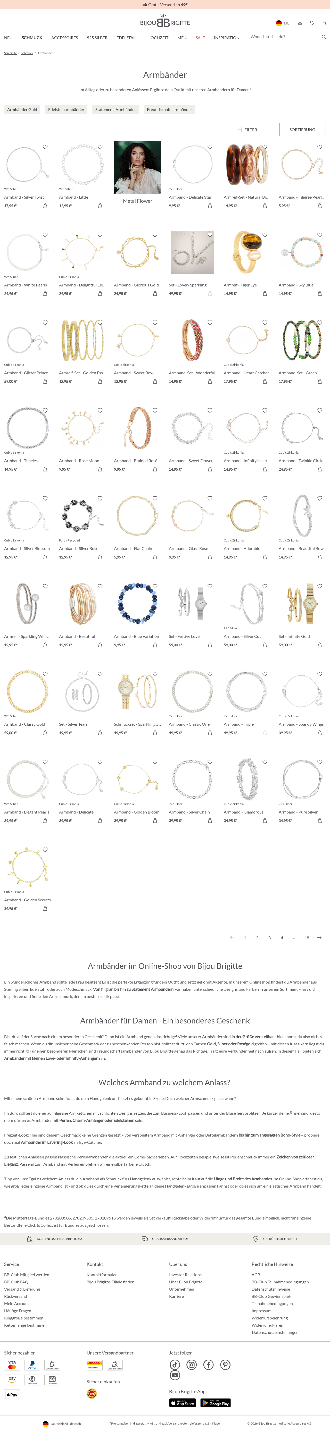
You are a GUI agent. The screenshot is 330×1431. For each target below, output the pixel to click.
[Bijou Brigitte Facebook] (208, 1365)
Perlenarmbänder (92, 1156)
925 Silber (97, 37)
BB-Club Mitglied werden (26, 1274)
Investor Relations (185, 1274)
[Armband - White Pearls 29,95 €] (27, 265)
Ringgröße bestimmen (23, 1317)
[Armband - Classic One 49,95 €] (192, 704)
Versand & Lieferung (22, 1288)
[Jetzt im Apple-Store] (182, 1402)
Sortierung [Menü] (302, 129)
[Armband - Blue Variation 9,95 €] (137, 616)
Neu (8, 37)
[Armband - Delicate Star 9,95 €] (192, 177)
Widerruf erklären (267, 1325)
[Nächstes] (319, 938)
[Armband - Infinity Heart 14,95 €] (247, 440)
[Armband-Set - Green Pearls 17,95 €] (302, 353)
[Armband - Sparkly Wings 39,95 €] (302, 704)
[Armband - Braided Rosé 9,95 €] (137, 440)
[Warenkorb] (324, 23)
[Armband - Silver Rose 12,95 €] (82, 528)
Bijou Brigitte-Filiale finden (110, 1281)
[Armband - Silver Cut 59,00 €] (247, 616)
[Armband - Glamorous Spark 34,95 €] (247, 792)
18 (306, 937)
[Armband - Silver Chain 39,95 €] (192, 792)
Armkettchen (80, 1113)
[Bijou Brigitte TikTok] (175, 1365)
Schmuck (32, 37)
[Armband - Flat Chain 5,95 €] (137, 528)
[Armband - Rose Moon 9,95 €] (82, 440)
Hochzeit (157, 37)
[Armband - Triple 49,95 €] (247, 704)
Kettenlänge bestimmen (25, 1325)
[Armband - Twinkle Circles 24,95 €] (302, 440)
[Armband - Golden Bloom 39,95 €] (137, 792)
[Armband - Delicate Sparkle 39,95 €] (82, 792)
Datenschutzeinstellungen (275, 1332)
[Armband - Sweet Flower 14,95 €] (192, 440)
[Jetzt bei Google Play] (215, 1402)
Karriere (176, 1296)
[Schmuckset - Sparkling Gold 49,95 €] (137, 704)
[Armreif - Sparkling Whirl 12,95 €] (27, 616)
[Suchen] (324, 37)
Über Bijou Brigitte (185, 1281)
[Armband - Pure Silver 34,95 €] (302, 792)
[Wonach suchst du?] (287, 36)
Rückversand (15, 1296)
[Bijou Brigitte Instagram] (191, 1365)
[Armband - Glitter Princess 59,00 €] (27, 353)
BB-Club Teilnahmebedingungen (280, 1281)
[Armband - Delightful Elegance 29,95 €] (82, 265)
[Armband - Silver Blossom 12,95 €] (27, 528)
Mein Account (16, 1303)
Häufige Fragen (17, 1310)
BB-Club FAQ (16, 1281)
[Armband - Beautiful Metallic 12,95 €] (82, 616)
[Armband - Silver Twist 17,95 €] (27, 177)
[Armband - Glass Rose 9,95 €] (192, 528)
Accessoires (64, 37)
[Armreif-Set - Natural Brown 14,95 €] (247, 177)
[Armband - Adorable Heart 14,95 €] (247, 528)
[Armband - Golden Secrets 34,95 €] (27, 880)
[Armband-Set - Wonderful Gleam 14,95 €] (192, 353)
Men (182, 37)
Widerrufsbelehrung (270, 1317)
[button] (300, 23)
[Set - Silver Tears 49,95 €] (82, 704)
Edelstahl (127, 37)
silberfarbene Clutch (132, 1164)
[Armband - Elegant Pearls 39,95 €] (27, 792)
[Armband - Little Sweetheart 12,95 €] (82, 177)
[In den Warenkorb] (45, 205)
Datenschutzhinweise (271, 1288)
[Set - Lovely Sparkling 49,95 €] (192, 265)
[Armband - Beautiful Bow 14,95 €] (302, 528)
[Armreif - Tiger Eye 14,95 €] (247, 265)
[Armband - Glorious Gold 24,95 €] (137, 265)
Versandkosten (178, 1423)
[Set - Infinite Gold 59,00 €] (302, 616)
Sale (200, 37)
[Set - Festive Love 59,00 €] (192, 616)
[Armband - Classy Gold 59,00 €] (27, 704)
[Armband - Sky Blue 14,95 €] (302, 265)
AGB (256, 1274)
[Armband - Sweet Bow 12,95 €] (137, 353)
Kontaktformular (102, 1274)
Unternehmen (181, 1288)
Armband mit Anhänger (174, 1134)
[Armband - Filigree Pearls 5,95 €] (302, 177)
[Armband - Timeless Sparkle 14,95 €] (27, 440)
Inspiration (227, 37)
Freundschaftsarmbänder (119, 1050)
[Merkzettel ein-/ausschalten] (45, 147)
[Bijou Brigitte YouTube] (175, 1375)
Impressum (261, 1310)
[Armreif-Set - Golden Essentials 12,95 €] (82, 353)
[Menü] (247, 129)
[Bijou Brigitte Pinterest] (225, 1365)
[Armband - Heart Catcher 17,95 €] (247, 353)
